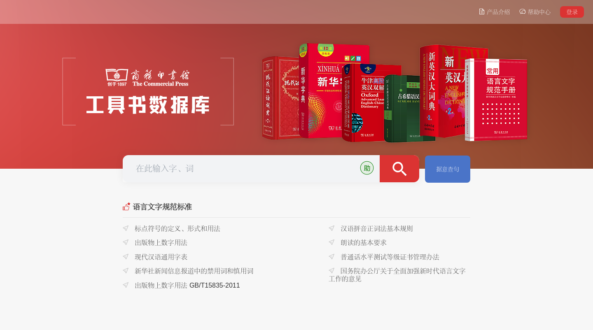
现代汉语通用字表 (155, 256)
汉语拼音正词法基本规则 (371, 228)
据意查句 (447, 169)
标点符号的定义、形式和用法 (171, 228)
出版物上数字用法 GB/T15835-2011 (181, 285)
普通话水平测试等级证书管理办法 (384, 256)
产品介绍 (494, 11)
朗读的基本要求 (358, 242)
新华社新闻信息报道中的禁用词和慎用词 (188, 270)
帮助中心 (535, 11)
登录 (572, 12)
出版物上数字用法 (155, 242)
